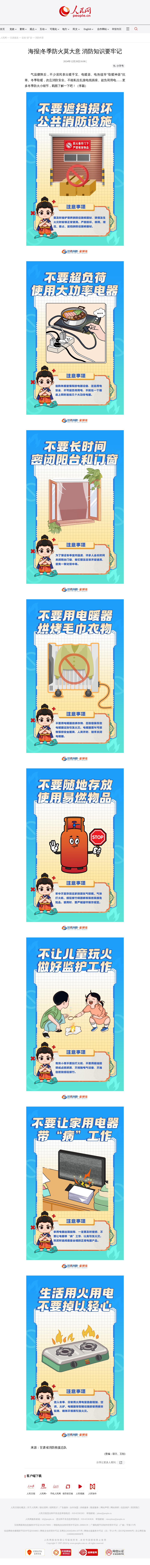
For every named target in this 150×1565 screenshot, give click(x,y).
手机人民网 (55, 1488)
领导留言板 (68, 1488)
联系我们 (135, 1507)
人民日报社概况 (18, 1507)
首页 (2, 29)
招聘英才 (54, 1507)
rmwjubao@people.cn (115, 1519)
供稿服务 (84, 1507)
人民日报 (31, 1488)
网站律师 (115, 1507)
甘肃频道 (14, 38)
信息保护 (125, 1507)
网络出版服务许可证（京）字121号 (100, 1531)
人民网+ (43, 1488)
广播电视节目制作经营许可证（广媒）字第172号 (113, 1525)
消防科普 (39, 38)
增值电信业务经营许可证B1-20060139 (71, 1525)
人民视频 (80, 1488)
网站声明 (104, 1507)
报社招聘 (43, 1507)
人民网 (3, 38)
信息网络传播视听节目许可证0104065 (21, 1531)
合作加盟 (74, 1507)
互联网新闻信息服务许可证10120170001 (32, 1525)
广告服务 (64, 1507)
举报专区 (117, 29)
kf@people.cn (48, 1519)
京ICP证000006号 (126, 1531)
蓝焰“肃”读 (27, 38)
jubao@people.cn (104, 1513)
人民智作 (92, 1488)
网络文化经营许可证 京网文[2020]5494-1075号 (61, 1531)
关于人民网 (32, 1507)
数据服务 (94, 1507)
